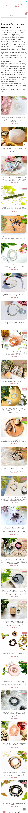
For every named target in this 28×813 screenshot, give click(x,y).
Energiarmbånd (8, 63)
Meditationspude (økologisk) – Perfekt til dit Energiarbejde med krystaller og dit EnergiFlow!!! (14, 150)
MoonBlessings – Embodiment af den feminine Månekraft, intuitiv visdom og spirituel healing (14, 266)
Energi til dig (15, 63)
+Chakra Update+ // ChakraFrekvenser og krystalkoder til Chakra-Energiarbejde (14, 295)
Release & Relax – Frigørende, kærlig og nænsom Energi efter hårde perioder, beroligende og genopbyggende (14, 470)
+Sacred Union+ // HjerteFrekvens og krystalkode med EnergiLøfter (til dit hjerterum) (14, 324)
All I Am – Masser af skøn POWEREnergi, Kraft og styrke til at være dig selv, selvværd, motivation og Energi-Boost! (14, 353)
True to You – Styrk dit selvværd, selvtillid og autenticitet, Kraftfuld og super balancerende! (14, 745)
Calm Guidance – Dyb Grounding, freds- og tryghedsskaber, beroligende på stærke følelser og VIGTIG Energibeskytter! (14, 803)
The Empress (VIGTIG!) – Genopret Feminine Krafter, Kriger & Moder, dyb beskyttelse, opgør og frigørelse (14, 653)
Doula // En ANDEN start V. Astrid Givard (13, 381)
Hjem (10, 15)
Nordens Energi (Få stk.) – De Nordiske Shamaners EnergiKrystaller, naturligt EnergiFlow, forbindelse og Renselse (14, 774)
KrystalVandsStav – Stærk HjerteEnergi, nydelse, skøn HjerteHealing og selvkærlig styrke (14, 209)
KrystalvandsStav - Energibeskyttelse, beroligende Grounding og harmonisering (14, 237)
